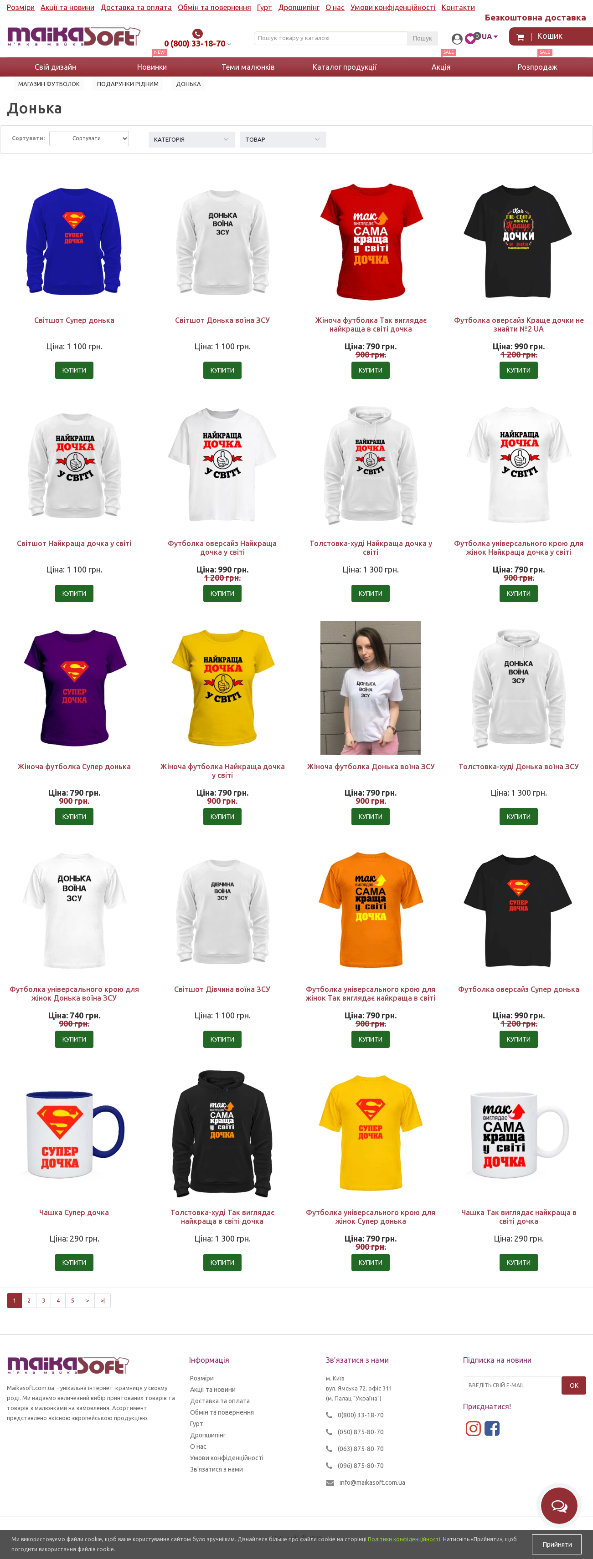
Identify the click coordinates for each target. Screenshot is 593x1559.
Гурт (264, 7)
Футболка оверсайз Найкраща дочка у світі (222, 547)
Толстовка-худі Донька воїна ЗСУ (519, 766)
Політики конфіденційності (404, 1539)
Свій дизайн (55, 67)
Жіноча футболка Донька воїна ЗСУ (371, 766)
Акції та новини (67, 7)
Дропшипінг (299, 7)
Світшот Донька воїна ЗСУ (222, 320)
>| (102, 1300)
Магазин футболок (49, 84)
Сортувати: (28, 138)
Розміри (21, 7)
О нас (335, 7)
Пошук (422, 38)
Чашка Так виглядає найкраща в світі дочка (519, 1216)
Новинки (152, 67)
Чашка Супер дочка (74, 1212)
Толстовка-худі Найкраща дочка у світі (370, 547)
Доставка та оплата (136, 7)
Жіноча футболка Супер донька (74, 766)
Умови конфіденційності (393, 7)
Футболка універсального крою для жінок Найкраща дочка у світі (518, 547)
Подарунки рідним (128, 84)
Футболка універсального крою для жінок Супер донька (370, 1216)
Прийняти (556, 1544)
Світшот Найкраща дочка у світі (74, 543)
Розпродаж (537, 67)
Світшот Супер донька (74, 320)
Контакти (458, 7)
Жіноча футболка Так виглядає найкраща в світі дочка (371, 324)
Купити (74, 370)
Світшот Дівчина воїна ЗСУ (222, 989)
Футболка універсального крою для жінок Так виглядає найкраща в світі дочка (370, 998)
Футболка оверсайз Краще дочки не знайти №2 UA (519, 324)
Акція (441, 67)
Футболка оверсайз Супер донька (518, 989)
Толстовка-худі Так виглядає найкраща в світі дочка (222, 1216)
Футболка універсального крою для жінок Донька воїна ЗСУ (74, 993)
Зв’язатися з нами (216, 1469)
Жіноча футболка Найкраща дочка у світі (222, 770)
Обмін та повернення (214, 7)
